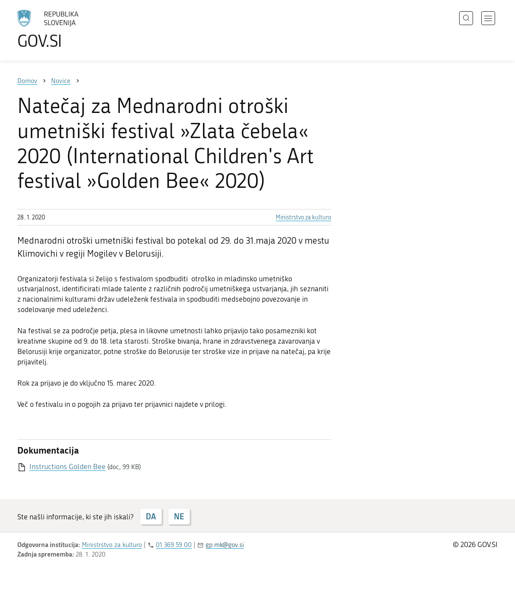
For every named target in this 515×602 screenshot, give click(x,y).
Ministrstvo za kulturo (303, 217)
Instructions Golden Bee (67, 466)
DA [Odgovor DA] (151, 516)
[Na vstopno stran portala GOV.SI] (71, 29)
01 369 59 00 (174, 545)
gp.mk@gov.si (225, 545)
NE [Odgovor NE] (179, 516)
